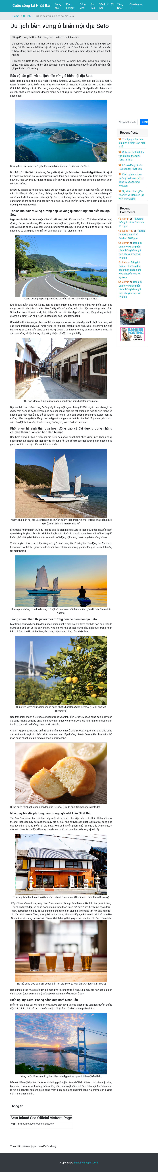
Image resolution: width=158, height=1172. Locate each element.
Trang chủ (58, 6)
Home (15, 16)
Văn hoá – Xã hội (106, 6)
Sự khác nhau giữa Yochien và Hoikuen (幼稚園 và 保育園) (131, 195)
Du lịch (93, 6)
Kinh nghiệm (70, 6)
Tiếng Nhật (120, 6)
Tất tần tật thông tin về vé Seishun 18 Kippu (131, 222)
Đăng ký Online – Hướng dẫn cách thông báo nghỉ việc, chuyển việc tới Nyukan (130, 250)
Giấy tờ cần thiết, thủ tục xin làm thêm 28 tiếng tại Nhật (131, 156)
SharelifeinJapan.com (86, 1162)
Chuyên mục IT (136, 6)
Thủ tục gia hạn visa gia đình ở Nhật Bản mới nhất (131, 143)
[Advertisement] (132, 68)
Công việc (83, 6)
